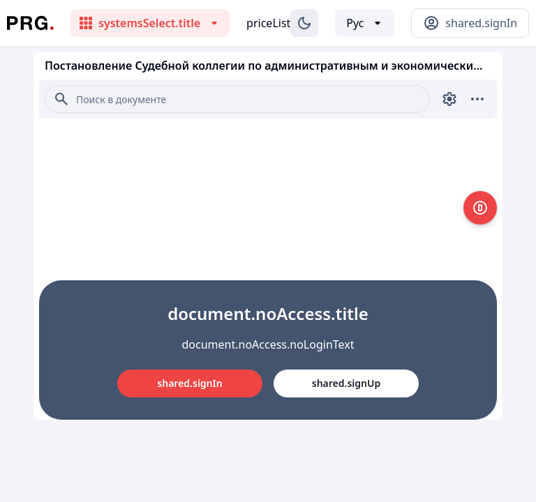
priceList (268, 23)
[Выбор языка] (364, 23)
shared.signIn (189, 383)
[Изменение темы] (304, 23)
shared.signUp (346, 383)
